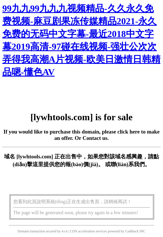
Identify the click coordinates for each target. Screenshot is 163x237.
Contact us (95, 138)
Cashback (132, 231)
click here (128, 132)
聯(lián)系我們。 (131, 164)
